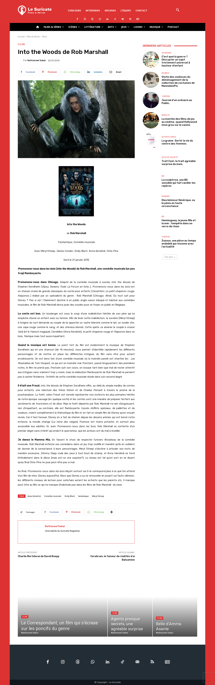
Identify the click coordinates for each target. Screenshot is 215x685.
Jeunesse (166, 53)
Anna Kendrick (34, 496)
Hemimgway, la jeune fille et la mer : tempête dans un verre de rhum (179, 223)
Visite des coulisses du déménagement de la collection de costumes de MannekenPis (178, 81)
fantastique (83, 496)
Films (44, 36)
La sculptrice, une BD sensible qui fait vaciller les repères (179, 182)
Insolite (166, 115)
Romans (165, 196)
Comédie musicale (52, 496)
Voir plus (170, 257)
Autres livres (169, 137)
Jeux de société (170, 157)
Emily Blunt (70, 496)
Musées (165, 73)
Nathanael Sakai (36, 60)
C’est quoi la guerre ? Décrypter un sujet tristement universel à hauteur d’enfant (176, 61)
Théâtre (166, 96)
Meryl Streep (98, 496)
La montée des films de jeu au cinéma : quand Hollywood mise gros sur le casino (179, 121)
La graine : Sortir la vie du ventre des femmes (177, 142)
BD (163, 176)
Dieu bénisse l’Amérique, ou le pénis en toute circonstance (178, 203)
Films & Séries (33, 36)
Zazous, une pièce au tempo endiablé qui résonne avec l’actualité (179, 243)
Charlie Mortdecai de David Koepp (38, 556)
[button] (177, 10)
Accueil (21, 36)
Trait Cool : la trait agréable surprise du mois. (179, 163)
